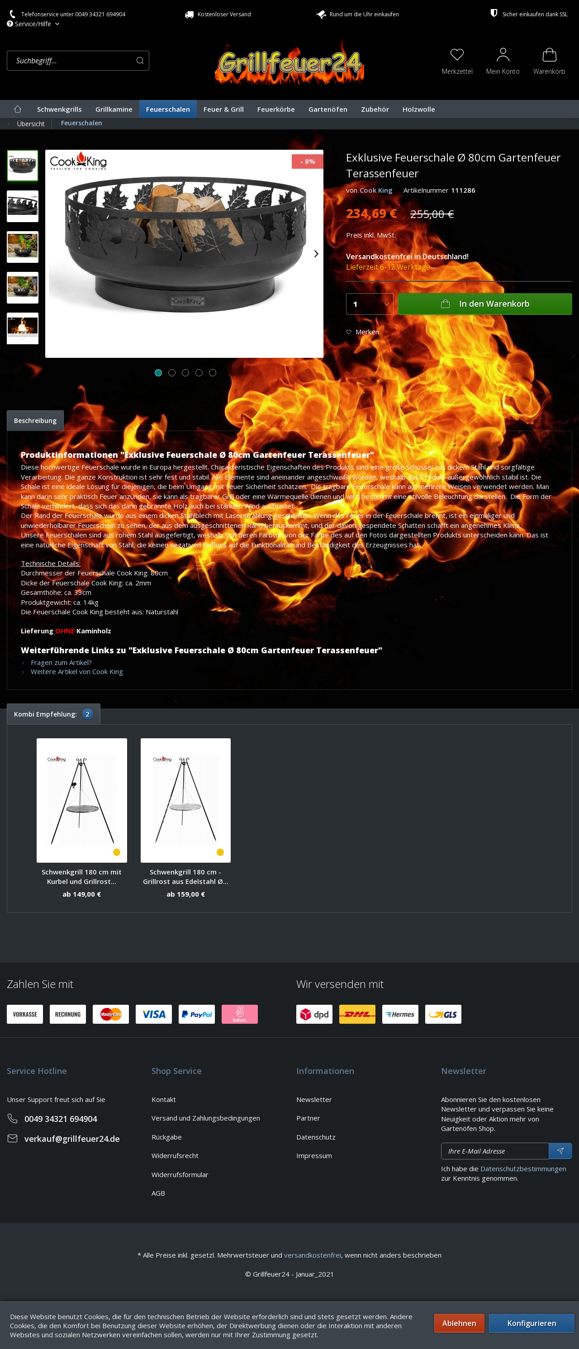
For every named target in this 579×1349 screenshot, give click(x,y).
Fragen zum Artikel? (56, 662)
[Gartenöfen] (328, 109)
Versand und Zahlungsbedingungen (206, 1117)
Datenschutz (316, 1136)
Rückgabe (167, 1136)
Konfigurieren (532, 1323)
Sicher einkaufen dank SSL (528, 13)
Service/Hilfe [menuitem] (30, 23)
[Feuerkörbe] (276, 109)
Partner (308, 1117)
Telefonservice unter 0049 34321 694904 (66, 14)
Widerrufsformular (180, 1174)
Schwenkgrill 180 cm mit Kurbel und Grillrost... (82, 876)
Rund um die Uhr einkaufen (356, 13)
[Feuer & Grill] (224, 109)
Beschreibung (35, 420)
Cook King (376, 190)
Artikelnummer (426, 190)
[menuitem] (108, 61)
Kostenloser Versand (217, 14)
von (351, 190)
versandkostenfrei (312, 1254)
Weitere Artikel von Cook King (72, 671)
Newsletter (314, 1099)
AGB (158, 1192)
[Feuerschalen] (168, 109)
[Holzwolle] (419, 109)
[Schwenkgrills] (59, 109)
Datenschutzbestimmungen (523, 1168)
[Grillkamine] (114, 109)
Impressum (314, 1155)
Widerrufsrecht (175, 1155)
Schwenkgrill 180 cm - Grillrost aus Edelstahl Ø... (185, 876)
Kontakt (164, 1099)
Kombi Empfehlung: (53, 713)
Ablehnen (459, 1323)
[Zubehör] (375, 109)
